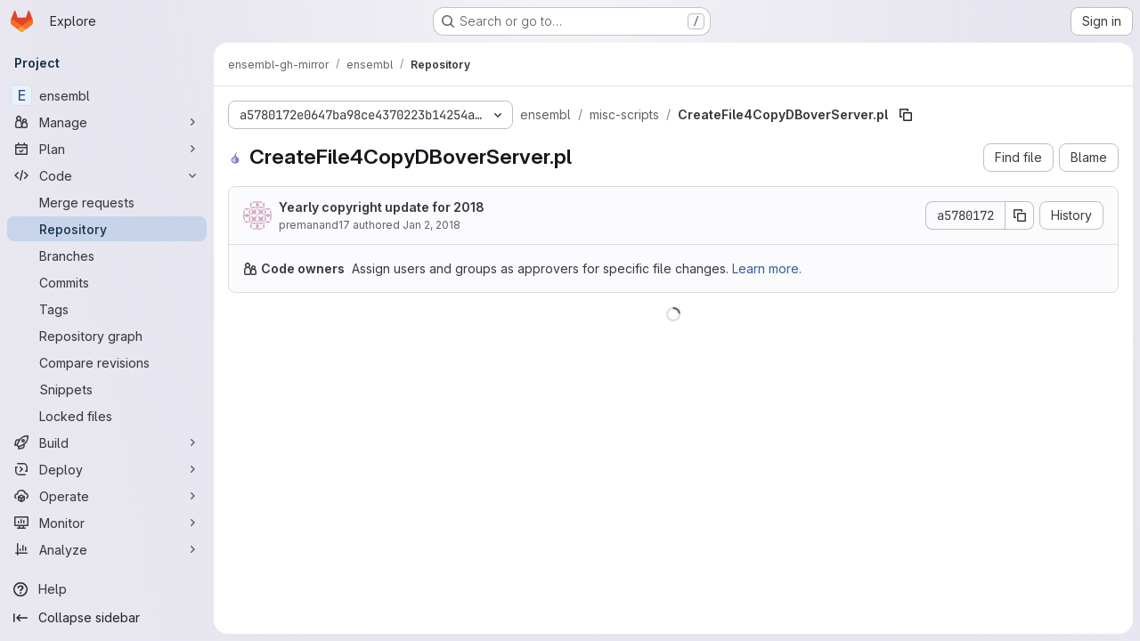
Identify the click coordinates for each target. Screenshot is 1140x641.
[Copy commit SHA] (1020, 215)
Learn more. (767, 268)
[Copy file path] (906, 115)
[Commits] (107, 282)
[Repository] (107, 228)
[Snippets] (107, 389)
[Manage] (107, 122)
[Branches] (107, 255)
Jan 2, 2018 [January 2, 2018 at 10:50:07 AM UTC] (431, 224)
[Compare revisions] (107, 362)
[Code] (107, 175)
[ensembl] (107, 95)
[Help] (107, 589)
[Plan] (107, 148)
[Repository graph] (107, 335)
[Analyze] (107, 549)
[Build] (107, 442)
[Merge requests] (107, 202)
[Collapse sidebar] (107, 617)
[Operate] (107, 495)
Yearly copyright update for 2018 (381, 207)
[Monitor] (107, 522)
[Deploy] (107, 469)
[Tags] (107, 308)
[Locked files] (107, 415)
